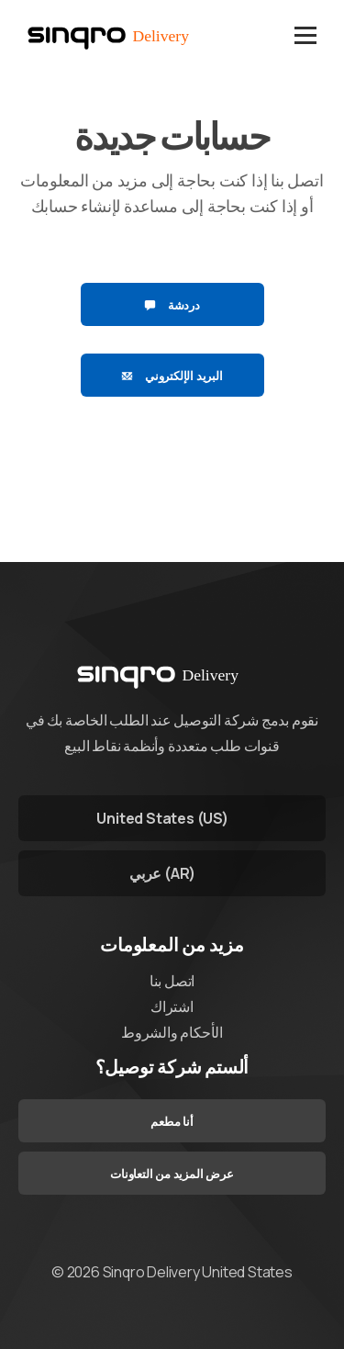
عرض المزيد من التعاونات (171, 1173)
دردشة (172, 305)
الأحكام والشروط (172, 1032)
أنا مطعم (171, 1121)
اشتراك (172, 1006)
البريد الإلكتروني (171, 375)
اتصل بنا (172, 981)
